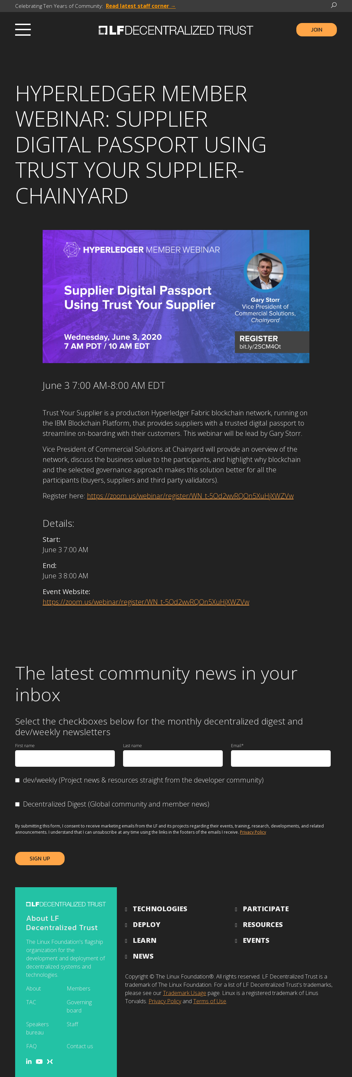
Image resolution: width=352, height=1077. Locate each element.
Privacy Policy (253, 832)
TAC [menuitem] (31, 1002)
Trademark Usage (184, 993)
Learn (144, 940)
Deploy (147, 924)
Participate (266, 908)
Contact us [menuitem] (80, 1046)
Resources (263, 924)
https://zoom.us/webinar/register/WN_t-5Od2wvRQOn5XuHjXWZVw (190, 495)
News (143, 956)
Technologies (160, 908)
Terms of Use (209, 1001)
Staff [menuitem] (72, 1024)
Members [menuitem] (78, 988)
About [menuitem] (33, 988)
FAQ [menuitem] (31, 1046)
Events (256, 940)
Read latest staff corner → (141, 5)
